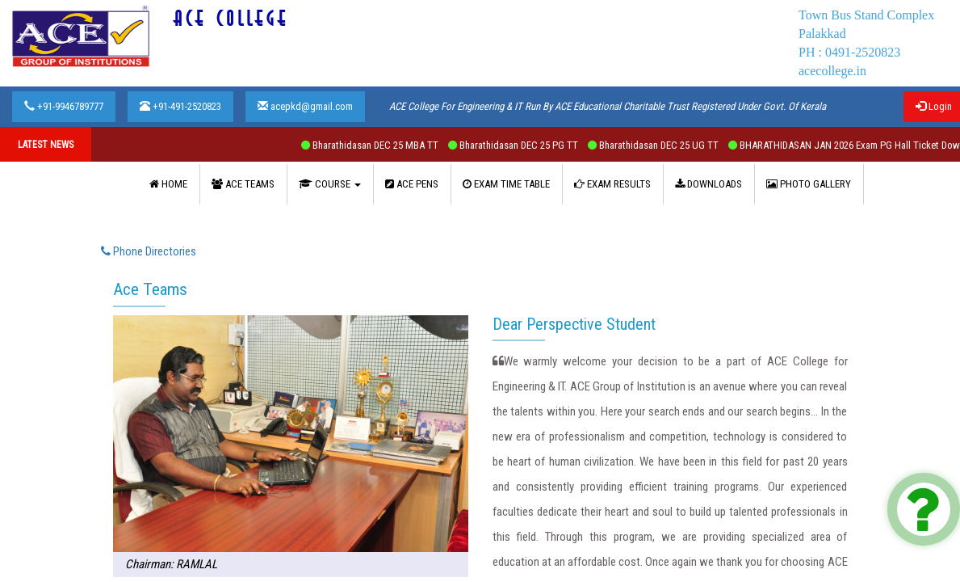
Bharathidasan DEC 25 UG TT (670, 145)
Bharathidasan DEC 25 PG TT (530, 145)
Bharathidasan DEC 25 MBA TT (386, 145)
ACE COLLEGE (231, 18)
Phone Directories (148, 251)
